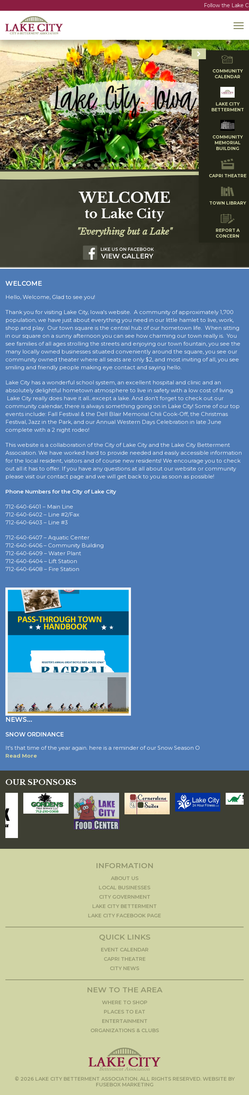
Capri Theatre (125, 957)
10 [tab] (131, 163)
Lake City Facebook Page (124, 914)
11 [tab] (139, 163)
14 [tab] (160, 163)
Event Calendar (125, 948)
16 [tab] (175, 163)
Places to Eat (124, 1010)
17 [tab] (182, 163)
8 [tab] (117, 163)
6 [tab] (103, 163)
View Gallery (127, 255)
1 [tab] (67, 163)
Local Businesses (124, 886)
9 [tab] (124, 163)
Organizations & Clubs (124, 1029)
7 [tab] (110, 163)
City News (124, 967)
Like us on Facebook (127, 248)
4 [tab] (88, 163)
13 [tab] (153, 163)
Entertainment (124, 1019)
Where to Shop (124, 1001)
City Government (124, 895)
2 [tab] (74, 163)
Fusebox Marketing (125, 1083)
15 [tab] (167, 163)
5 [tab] (96, 163)
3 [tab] (81, 163)
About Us (124, 877)
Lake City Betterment (124, 905)
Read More (21, 754)
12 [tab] (146, 163)
